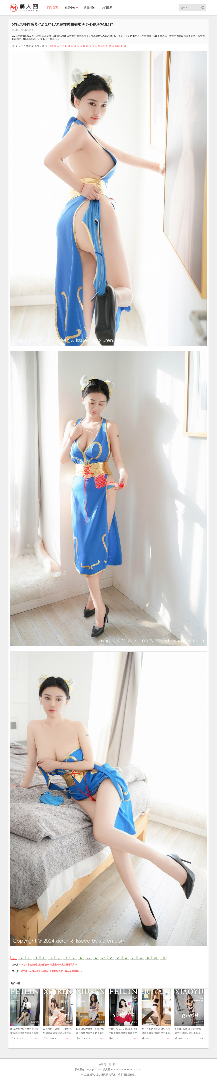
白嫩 (64, 46)
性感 (88, 46)
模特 (117, 46)
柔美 (70, 46)
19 (148, 958)
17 (133, 958)
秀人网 (24, 30)
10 (81, 958)
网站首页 (52, 7)
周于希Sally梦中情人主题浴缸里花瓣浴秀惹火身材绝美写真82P (51, 971)
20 (155, 958)
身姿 (82, 46)
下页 (163, 958)
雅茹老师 (54, 46)
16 (126, 958)
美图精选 (89, 7)
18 (141, 958)
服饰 (123, 46)
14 (111, 958)
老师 (94, 46)
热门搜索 (107, 7)
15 (118, 958)
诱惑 (111, 46)
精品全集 (70, 7)
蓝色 (76, 46)
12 (96, 958)
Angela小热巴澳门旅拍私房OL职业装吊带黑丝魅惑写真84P (49, 964)
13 (103, 958)
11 (88, 958)
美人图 (15, 30)
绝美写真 (103, 46)
